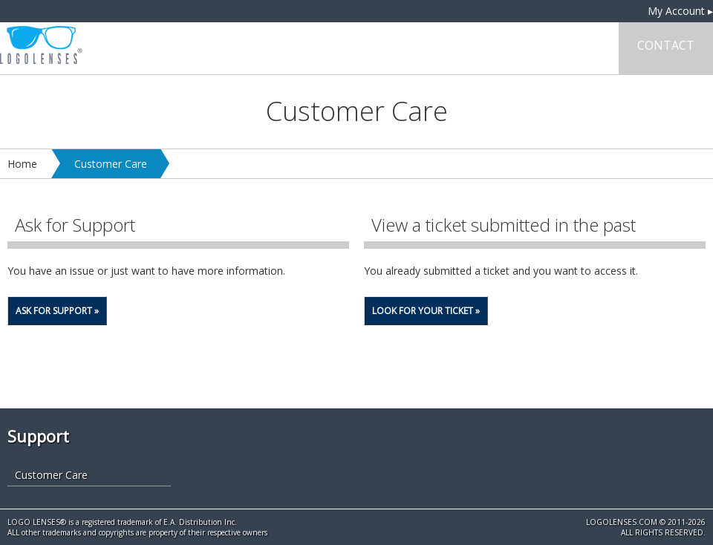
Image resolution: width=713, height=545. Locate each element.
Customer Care (110, 164)
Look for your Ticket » (426, 310)
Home (22, 164)
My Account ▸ (680, 11)
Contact (665, 45)
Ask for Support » (57, 310)
